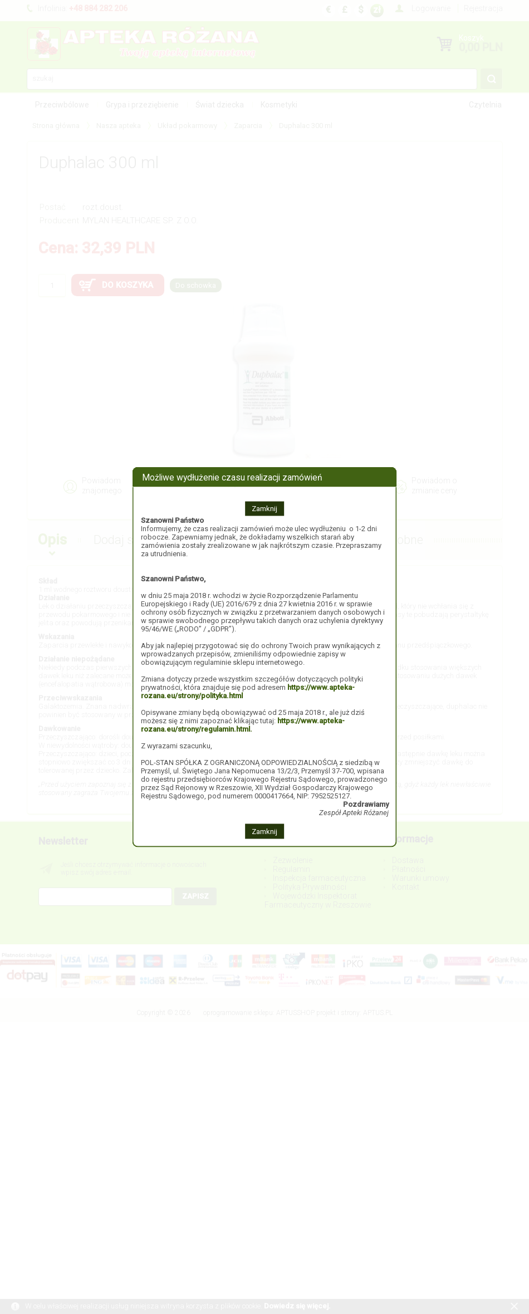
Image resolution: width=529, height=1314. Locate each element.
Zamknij (264, 508)
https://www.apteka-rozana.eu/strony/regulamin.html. (243, 725)
